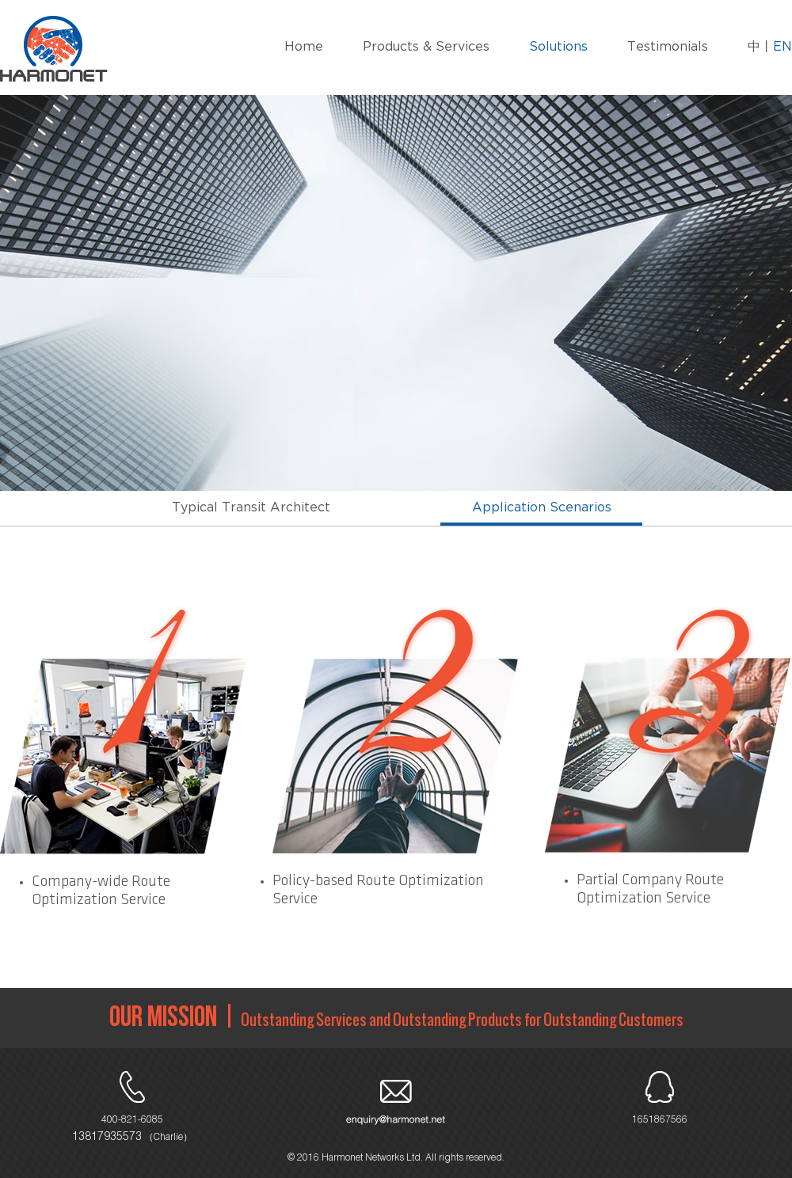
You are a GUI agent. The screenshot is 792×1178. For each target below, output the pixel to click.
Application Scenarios (541, 508)
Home (303, 47)
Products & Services (426, 47)
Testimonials (667, 47)
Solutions (558, 47)
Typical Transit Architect (251, 508)
